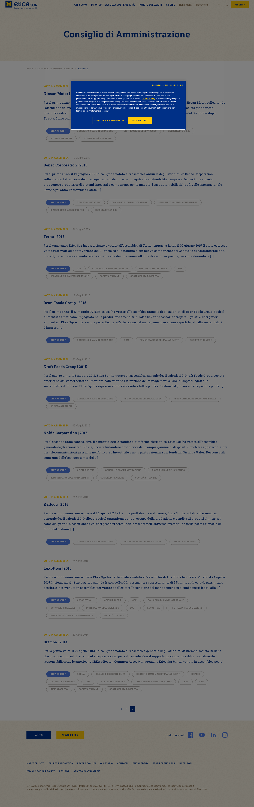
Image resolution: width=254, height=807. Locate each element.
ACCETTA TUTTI (140, 120)
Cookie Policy (148, 98)
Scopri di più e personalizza (109, 120)
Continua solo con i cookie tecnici (167, 85)
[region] (128, 105)
